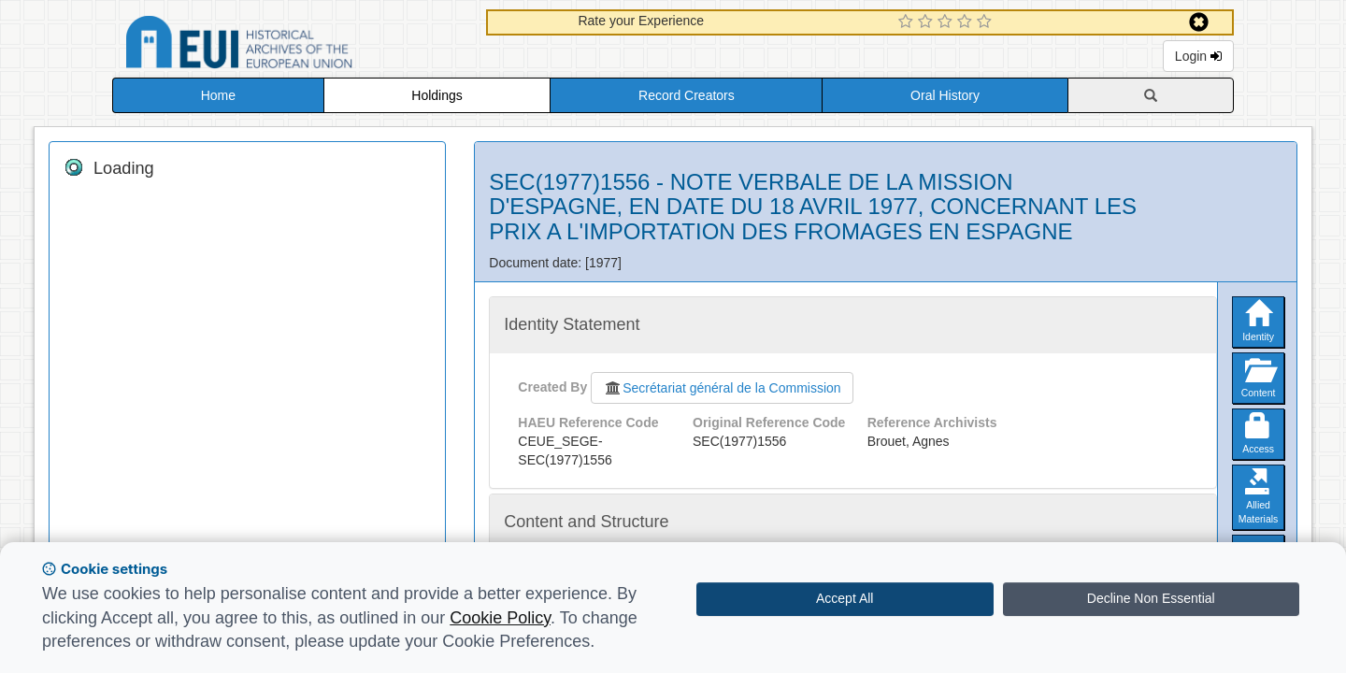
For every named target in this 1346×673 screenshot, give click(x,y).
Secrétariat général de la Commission (721, 388)
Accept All (844, 598)
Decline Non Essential (1151, 598)
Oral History (945, 95)
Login (1198, 56)
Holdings (436, 95)
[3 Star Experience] (947, 22)
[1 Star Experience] (908, 22)
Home (218, 95)
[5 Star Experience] (986, 22)
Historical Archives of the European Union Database (291, 45)
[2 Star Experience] (928, 22)
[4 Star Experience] (967, 22)
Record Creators (686, 95)
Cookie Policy (500, 618)
